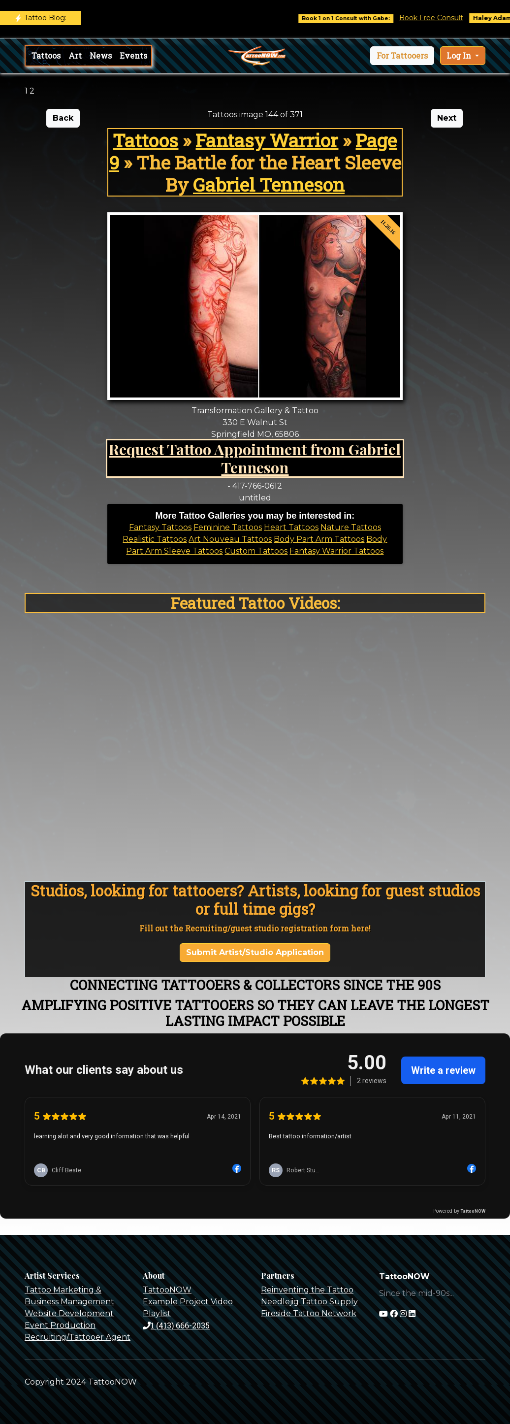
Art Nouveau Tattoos (230, 539)
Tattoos (46, 55)
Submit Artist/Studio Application (255, 952)
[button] (402, 55)
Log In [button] (459, 55)
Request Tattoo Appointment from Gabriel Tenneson (255, 458)
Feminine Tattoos (227, 527)
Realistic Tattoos (155, 539)
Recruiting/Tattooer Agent (77, 1337)
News (101, 55)
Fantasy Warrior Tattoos (336, 551)
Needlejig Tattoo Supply (309, 1301)
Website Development (69, 1313)
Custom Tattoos (255, 551)
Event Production (60, 1325)
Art (75, 55)
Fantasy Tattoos (160, 527)
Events (133, 55)
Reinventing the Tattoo (307, 1289)
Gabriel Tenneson (269, 184)
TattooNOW (167, 1289)
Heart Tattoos (291, 527)
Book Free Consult (440, 17)
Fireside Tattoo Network (308, 1313)
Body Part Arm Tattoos (319, 539)
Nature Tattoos (350, 527)
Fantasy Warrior (266, 140)
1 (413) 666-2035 (176, 1325)
